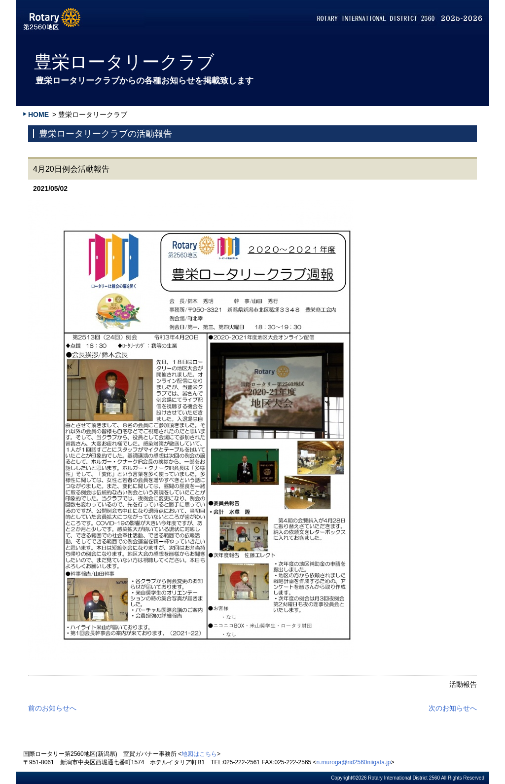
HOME (38, 114)
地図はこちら (199, 753)
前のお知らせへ (52, 708)
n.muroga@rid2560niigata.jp (354, 762)
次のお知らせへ (453, 708)
